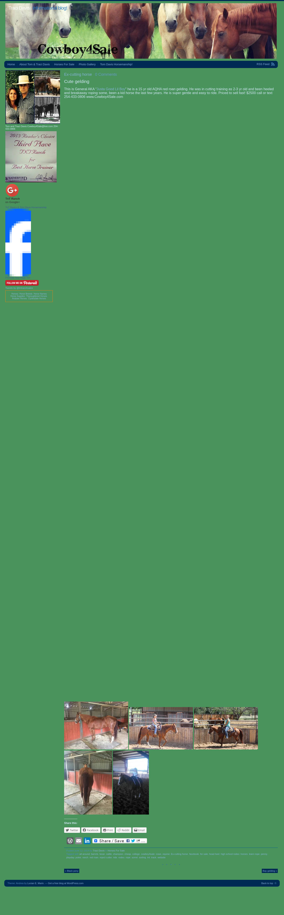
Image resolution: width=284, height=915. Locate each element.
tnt (148, 857)
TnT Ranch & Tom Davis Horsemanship (26, 207)
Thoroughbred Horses (36, 296)
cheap (128, 854)
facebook (194, 854)
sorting (142, 857)
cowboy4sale (148, 854)
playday (70, 857)
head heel (214, 854)
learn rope (254, 854)
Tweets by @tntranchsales (19, 288)
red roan (94, 857)
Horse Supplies (17, 296)
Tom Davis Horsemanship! (116, 64)
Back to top (267, 883)
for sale (204, 854)
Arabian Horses (19, 298)
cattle (109, 854)
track (153, 857)
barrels (94, 854)
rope (128, 857)
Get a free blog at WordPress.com (66, 883)
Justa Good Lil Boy (111, 89)
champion (118, 854)
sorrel (135, 857)
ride (115, 857)
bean (102, 854)
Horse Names (40, 294)
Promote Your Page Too (17, 277)
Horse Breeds (25, 294)
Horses (14, 294)
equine (166, 854)
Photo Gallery (87, 64)
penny (264, 854)
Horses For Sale (64, 64)
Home (11, 64)
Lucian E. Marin (35, 883)
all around (84, 854)
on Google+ (12, 202)
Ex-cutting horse (78, 74)
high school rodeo (230, 854)
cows (158, 854)
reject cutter (106, 857)
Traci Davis (19, 8)
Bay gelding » (270, 871)
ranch (85, 857)
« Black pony (71, 871)
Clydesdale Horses (37, 298)
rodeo (121, 857)
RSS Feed (263, 64)
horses (244, 854)
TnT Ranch (12, 198)
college (136, 854)
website (161, 857)
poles (78, 857)
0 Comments (106, 74)
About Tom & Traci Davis (34, 64)
